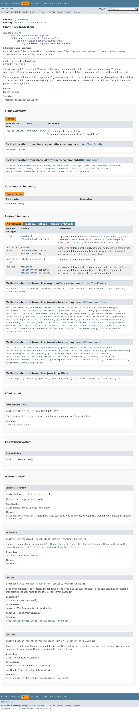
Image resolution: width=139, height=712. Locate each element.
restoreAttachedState (46, 325)
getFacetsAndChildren (53, 316)
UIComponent (88, 160)
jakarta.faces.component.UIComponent (29, 35)
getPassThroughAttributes (21, 319)
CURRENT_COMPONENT (45, 168)
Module (5, 3)
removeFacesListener (18, 325)
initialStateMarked (43, 356)
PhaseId (25, 253)
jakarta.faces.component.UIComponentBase (36, 38)
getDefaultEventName (35, 313)
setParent (12, 328)
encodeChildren (15, 288)
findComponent (28, 310)
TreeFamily (19, 64)
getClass (43, 378)
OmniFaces (28, 709)
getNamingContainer (56, 350)
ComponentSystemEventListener (89, 51)
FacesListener (117, 51)
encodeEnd (12, 310)
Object (65, 373)
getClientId (13, 313)
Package (15, 3)
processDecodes (76, 288)
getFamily (32, 288)
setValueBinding (87, 328)
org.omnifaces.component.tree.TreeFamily (39, 41)
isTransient (29, 322)
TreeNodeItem (14, 203)
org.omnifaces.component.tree (30, 22)
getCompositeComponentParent (40, 347)
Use (32, 3)
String (19, 131)
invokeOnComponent (112, 319)
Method (41, 12)
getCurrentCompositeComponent (24, 350)
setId (122, 325)
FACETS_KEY (103, 168)
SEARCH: (103, 9)
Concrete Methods (62, 224)
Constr (31, 12)
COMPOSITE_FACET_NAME (19, 168)
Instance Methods (36, 224)
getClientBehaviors (107, 310)
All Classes (7, 9)
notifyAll (81, 378)
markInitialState (48, 322)
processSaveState (99, 322)
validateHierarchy (31, 259)
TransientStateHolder (56, 51)
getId (71, 316)
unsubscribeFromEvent (19, 331)
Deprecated (49, 3)
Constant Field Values (18, 424)
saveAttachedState (91, 325)
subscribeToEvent (109, 328)
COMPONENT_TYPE (36, 131)
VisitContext (29, 270)
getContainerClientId (73, 347)
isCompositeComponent (71, 356)
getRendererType (66, 319)
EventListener (45, 54)
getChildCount (67, 310)
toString (94, 378)
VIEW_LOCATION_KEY (78, 171)
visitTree (26, 266)
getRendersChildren (52, 288)
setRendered (27, 328)
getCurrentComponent (101, 347)
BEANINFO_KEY (60, 165)
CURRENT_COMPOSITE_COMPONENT (76, 168)
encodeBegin (110, 307)
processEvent (40, 359)
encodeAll (26, 236)
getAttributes (48, 310)
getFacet (121, 313)
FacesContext (29, 239)
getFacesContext (79, 313)
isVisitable (106, 356)
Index (60, 3)
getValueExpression (17, 356)
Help (66, 3)
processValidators (17, 291)
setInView (12, 362)
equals (19, 378)
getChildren (86, 310)
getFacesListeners (103, 313)
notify (68, 378)
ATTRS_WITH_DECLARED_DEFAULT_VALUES (28, 165)
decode (97, 307)
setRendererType (46, 328)
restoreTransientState (88, 359)
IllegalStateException (19, 516)
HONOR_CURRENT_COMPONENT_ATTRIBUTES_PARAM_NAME (35, 171)
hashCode (56, 378)
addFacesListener (41, 307)
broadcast (60, 307)
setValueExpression (32, 362)
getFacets (31, 316)
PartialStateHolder (14, 51)
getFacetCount (14, 316)
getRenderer (47, 319)
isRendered (12, 322)
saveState (110, 325)
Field (23, 12)
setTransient (67, 328)
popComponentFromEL (17, 359)
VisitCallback (28, 272)
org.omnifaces (20, 19)
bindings (76, 165)
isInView (92, 356)
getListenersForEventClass (93, 316)
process (25, 247)
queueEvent (118, 322)
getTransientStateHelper (62, 353)
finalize (30, 378)
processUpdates (115, 288)
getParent (118, 316)
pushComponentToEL (61, 359)
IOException (79, 539)
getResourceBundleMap (118, 350)
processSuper (95, 288)
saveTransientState (116, 359)
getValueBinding (88, 319)
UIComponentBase (95, 302)
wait (104, 378)
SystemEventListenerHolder (19, 54)
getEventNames (58, 313)
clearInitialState (79, 307)
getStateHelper (15, 353)
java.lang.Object (12, 33)
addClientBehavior (17, 307)
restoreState (69, 325)
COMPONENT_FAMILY (16, 149)
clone (9, 378)
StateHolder (35, 51)
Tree (38, 3)
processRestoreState (74, 322)
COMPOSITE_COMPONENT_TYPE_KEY (102, 165)
